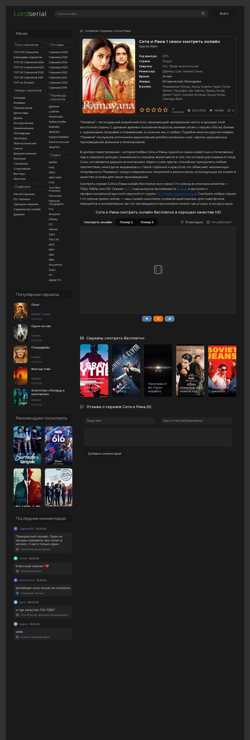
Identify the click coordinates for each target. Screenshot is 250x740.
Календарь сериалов (28, 57)
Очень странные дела (33, 637)
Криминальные (24, 128)
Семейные (21, 163)
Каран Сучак (221, 86)
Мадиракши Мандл (176, 86)
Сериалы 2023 (58, 67)
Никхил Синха (192, 71)
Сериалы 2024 (58, 62)
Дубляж (54, 106)
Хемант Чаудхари (174, 90)
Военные (20, 158)
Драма (18, 117)
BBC (52, 249)
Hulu (51, 167)
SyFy (52, 234)
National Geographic (56, 202)
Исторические (23, 123)
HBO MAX (55, 177)
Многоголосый (59, 141)
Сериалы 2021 (58, 77)
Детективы (21, 112)
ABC (51, 254)
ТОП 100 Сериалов (26, 52)
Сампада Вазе (172, 99)
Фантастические (25, 143)
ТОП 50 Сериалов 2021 (28, 77)
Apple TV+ (55, 279)
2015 (165, 56)
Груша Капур (216, 94)
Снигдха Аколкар (194, 94)
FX (50, 274)
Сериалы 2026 (58, 52)
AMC (52, 244)
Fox (51, 209)
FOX (51, 182)
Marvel (53, 229)
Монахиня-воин (29, 571)
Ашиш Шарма (201, 86)
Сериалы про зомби (27, 209)
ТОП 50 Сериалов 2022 (29, 72)
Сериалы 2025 (58, 57)
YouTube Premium (55, 189)
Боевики (19, 102)
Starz (52, 269)
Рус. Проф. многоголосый (180, 66)
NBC (52, 259)
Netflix (53, 162)
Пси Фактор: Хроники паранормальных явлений (43, 615)
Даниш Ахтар (215, 90)
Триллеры (20, 138)
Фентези (20, 178)
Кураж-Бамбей (59, 136)
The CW (54, 239)
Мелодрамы (22, 133)
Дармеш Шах (171, 71)
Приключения (23, 107)
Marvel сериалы (24, 194)
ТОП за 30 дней (24, 82)
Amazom (54, 214)
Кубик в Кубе (57, 121)
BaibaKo (54, 126)
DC (51, 224)
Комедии (20, 97)
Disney (53, 219)
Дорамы (19, 214)
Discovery (55, 195)
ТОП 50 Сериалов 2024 (29, 62)
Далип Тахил (171, 94)
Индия (167, 61)
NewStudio (56, 116)
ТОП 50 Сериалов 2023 (29, 67)
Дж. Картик (196, 90)
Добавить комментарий (104, 453)
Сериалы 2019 (58, 87)
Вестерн (19, 173)
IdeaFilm (54, 147)
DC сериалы (22, 199)
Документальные (25, 153)
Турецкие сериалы (26, 204)
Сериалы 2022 (58, 72)
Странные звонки (30, 593)
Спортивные (22, 168)
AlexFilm (54, 131)
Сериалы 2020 (58, 82)
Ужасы (18, 148)
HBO (52, 172)
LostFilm (54, 111)
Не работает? (219, 222)
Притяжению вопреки (33, 549)
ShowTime (55, 264)
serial (30, 14)
